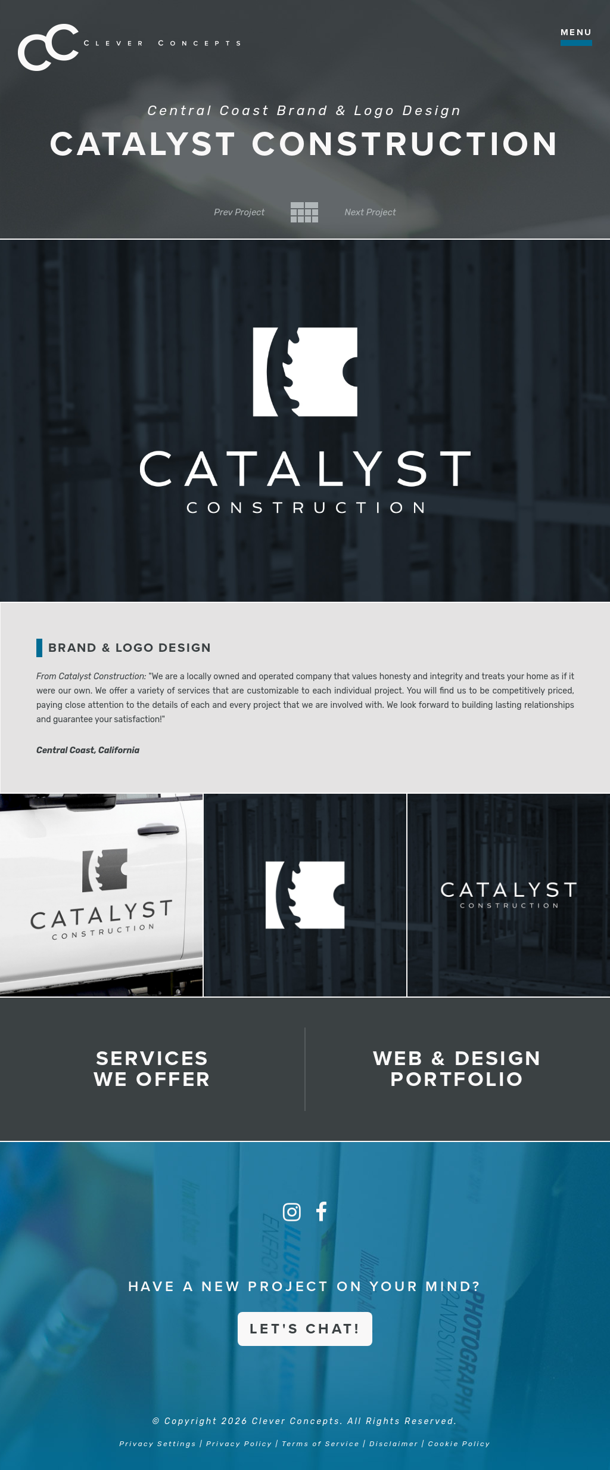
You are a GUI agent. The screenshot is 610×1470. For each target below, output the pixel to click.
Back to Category (304, 212)
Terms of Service (321, 1444)
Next (370, 212)
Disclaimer (394, 1444)
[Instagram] (292, 1212)
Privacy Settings (158, 1444)
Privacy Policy (239, 1444)
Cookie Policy (459, 1444)
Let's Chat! (305, 1329)
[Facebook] (321, 1212)
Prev (239, 212)
